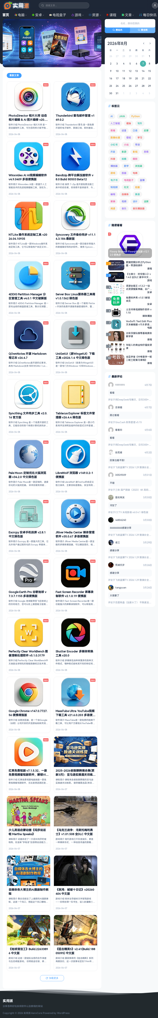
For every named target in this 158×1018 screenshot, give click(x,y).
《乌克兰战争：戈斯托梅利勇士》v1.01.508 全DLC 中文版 (74, 832)
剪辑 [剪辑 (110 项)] (112, 130)
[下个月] (150, 43)
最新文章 (14, 75)
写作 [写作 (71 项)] (139, 123)
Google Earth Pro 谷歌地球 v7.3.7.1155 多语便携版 (27, 594)
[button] (155, 5)
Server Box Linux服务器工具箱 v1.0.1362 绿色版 (75, 296)
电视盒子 (57, 15)
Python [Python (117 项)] (135, 116)
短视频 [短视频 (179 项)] (114, 187)
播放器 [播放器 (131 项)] (114, 165)
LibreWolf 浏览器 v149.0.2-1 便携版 (74, 475)
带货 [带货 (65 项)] (137, 144)
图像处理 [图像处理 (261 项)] (115, 137)
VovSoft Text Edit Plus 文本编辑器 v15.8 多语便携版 (139, 322)
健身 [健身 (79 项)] (128, 123)
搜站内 (117, 29)
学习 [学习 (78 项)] (139, 137)
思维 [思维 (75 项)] (146, 151)
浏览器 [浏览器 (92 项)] (138, 165)
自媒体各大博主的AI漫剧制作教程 (29, 891)
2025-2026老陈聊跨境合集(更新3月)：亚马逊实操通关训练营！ (75, 774)
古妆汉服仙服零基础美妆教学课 (139, 334)
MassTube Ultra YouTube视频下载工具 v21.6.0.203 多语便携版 (75, 715)
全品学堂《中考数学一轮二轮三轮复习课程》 (139, 358)
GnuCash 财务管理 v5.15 (128, 422)
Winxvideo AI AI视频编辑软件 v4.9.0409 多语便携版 (28, 177)
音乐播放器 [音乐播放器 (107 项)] (139, 208)
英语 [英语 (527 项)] (137, 194)
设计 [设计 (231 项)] (135, 201)
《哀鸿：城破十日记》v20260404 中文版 (75, 891)
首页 (5, 15)
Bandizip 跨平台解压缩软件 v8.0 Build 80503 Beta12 (74, 177)
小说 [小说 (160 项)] (126, 144)
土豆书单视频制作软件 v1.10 (138, 311)
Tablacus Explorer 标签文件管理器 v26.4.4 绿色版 (75, 415)
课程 (111, 15)
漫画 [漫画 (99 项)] (124, 173)
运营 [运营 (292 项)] (146, 201)
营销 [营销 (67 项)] (112, 201)
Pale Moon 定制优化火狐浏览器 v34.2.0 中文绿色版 (27, 475)
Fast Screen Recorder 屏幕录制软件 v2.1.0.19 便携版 (74, 594)
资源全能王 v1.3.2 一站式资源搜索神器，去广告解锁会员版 (139, 287)
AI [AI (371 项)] (111, 116)
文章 (127, 15)
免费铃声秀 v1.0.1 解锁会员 (138, 299)
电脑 (19, 15)
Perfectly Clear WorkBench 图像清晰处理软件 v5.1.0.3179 (28, 653)
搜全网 (143, 29)
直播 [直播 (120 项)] (142, 180)
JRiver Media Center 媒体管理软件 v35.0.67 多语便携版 (75, 534)
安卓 (37, 15)
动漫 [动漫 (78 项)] (124, 130)
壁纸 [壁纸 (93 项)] (128, 137)
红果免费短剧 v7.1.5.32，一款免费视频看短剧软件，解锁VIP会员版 (28, 774)
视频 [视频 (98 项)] (124, 201)
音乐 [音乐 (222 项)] (124, 208)
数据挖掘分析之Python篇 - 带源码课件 (138, 263)
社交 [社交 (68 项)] (126, 187)
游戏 (76, 15)
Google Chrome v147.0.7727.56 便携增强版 (28, 713)
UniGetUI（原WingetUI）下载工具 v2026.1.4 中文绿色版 (75, 356)
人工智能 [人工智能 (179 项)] (115, 123)
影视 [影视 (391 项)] (135, 151)
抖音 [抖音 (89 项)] (112, 158)
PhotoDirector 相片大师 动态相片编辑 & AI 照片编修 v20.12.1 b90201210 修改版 (28, 120)
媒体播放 (147, 315)
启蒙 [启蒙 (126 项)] (146, 130)
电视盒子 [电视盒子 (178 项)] (128, 180)
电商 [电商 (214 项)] (135, 173)
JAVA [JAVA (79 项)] (122, 116)
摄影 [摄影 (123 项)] (135, 158)
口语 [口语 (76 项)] (135, 130)
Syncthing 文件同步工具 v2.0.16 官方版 (28, 415)
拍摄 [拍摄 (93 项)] (124, 158)
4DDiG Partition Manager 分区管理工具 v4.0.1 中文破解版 (28, 296)
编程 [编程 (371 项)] (112, 194)
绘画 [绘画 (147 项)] (137, 187)
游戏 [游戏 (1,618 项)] (112, 173)
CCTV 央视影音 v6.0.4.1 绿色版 (131, 512)
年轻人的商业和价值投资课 (139, 346)
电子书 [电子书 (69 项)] (114, 180)
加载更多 (52, 977)
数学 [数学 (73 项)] (126, 165)
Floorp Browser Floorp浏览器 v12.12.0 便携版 (129, 253)
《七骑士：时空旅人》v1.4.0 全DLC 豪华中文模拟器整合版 (138, 275)
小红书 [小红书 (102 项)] (114, 144)
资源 (94, 15)
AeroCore (36, 1013)
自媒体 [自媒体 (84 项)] (125, 194)
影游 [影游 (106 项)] (124, 151)
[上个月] (143, 43)
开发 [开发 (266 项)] (112, 151)
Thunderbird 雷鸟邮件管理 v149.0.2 (75, 118)
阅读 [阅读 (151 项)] (112, 208)
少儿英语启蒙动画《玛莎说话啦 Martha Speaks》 (27, 832)
